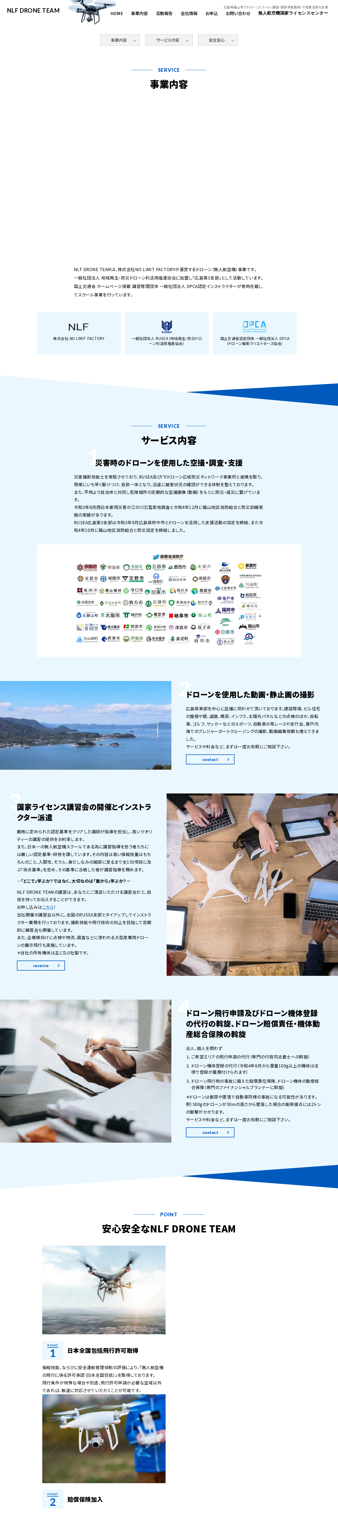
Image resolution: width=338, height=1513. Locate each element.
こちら (48, 923)
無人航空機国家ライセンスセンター (293, 12)
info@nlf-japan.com (192, 1482)
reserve (41, 981)
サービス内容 (167, 40)
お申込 (211, 13)
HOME (116, 13)
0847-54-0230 (148, 1482)
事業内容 (139, 13)
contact (210, 775)
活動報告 (164, 13)
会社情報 (189, 13)
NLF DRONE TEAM (33, 10)
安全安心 (217, 40)
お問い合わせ (238, 13)
